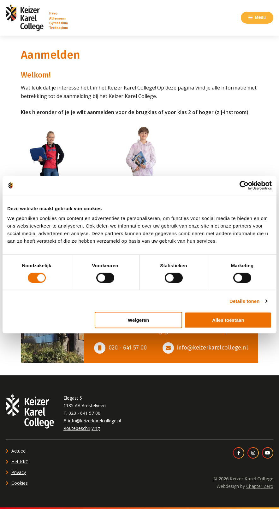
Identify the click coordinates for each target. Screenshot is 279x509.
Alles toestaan (228, 320)
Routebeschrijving (81, 428)
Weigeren (138, 320)
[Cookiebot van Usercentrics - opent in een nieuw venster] (244, 185)
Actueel (19, 451)
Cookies (19, 483)
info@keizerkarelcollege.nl (212, 348)
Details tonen (244, 301)
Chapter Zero (259, 486)
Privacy (18, 472)
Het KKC (19, 462)
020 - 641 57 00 (128, 348)
